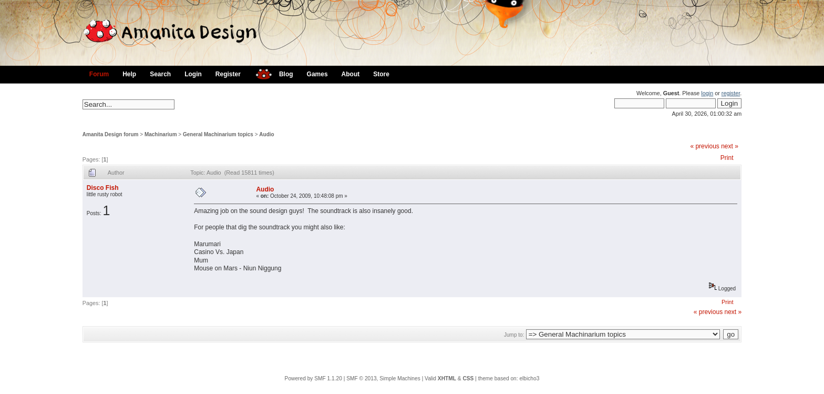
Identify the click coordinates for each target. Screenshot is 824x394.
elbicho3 (529, 378)
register (731, 93)
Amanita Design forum (111, 134)
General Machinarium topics (218, 134)
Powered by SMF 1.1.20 (313, 378)
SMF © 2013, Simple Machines (383, 378)
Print (727, 157)
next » (729, 146)
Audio (266, 134)
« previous (704, 146)
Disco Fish (103, 187)
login (707, 93)
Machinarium (161, 134)
